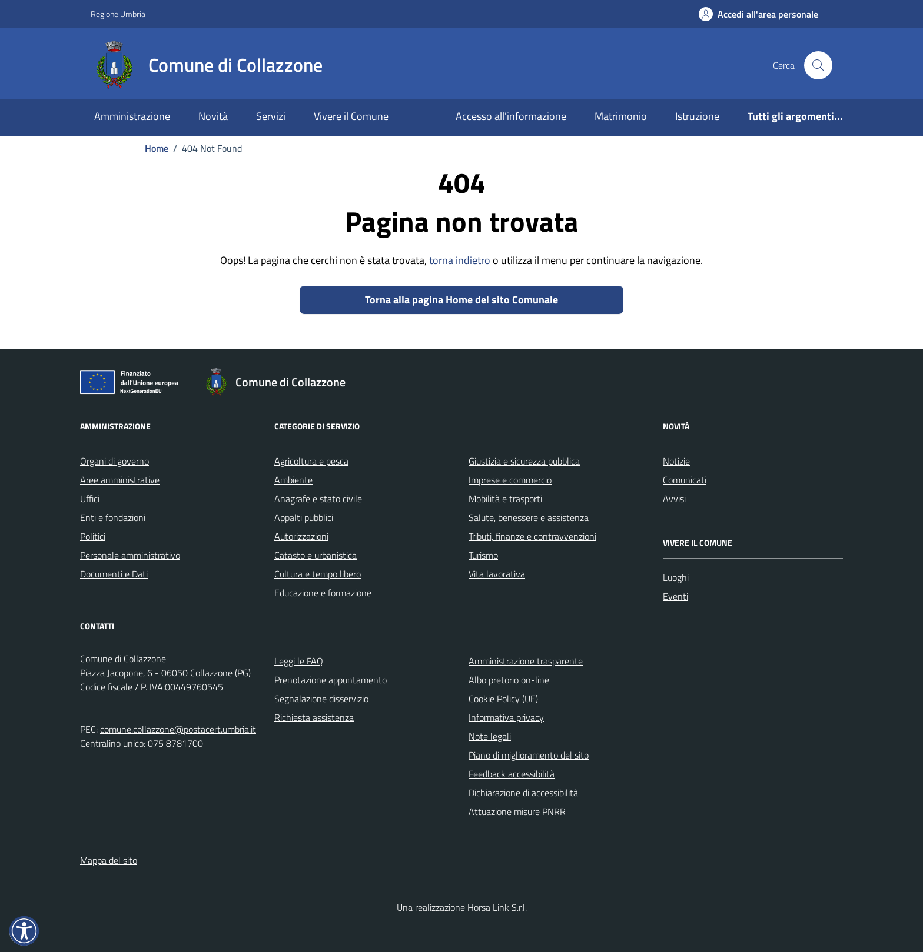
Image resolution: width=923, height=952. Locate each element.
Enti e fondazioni (112, 517)
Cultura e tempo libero (317, 574)
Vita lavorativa (497, 574)
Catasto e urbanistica (315, 555)
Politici (92, 536)
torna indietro (459, 260)
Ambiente (293, 480)
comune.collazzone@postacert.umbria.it (178, 729)
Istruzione (697, 116)
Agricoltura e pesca (311, 461)
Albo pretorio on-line (509, 680)
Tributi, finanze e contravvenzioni (532, 536)
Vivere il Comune (351, 116)
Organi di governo (114, 461)
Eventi (675, 596)
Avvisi (674, 499)
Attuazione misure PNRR (517, 811)
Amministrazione (132, 116)
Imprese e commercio (510, 480)
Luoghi (676, 577)
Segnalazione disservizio (321, 699)
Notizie (676, 461)
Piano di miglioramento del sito (529, 755)
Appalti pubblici (303, 517)
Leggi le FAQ (298, 661)
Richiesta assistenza (314, 717)
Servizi (270, 116)
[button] (24, 931)
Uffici (89, 499)
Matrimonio (621, 116)
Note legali (490, 736)
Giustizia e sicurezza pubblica (524, 461)
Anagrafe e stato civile (318, 499)
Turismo (483, 555)
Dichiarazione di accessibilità (523, 793)
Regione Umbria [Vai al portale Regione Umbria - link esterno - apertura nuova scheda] (118, 14)
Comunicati (684, 480)
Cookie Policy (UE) (503, 699)
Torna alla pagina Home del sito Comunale (461, 300)
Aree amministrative (120, 480)
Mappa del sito (108, 860)
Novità (213, 116)
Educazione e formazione (322, 593)
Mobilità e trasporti (505, 499)
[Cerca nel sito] (818, 65)
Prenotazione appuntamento (330, 680)
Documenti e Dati (114, 574)
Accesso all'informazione (511, 116)
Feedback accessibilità (512, 774)
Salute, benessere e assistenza (529, 517)
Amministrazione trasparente (526, 661)
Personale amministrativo (130, 555)
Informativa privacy (506, 717)
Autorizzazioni (301, 536)
